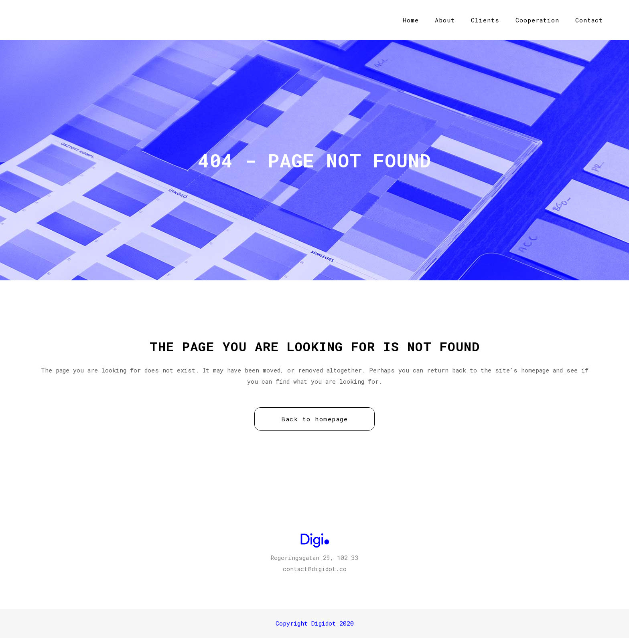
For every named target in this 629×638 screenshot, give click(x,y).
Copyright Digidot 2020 (315, 623)
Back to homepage (314, 419)
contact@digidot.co (315, 569)
